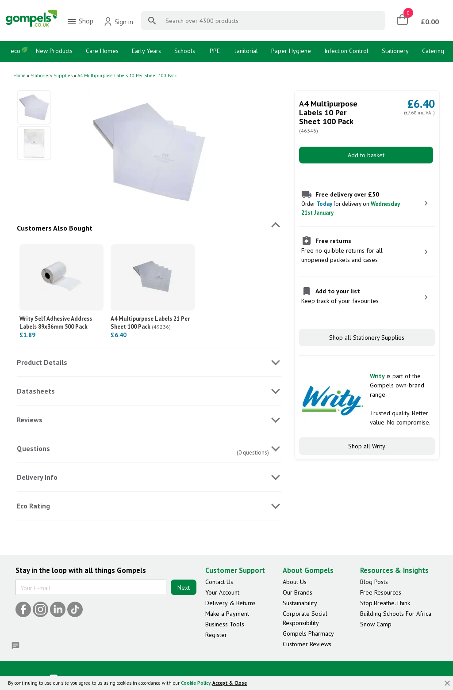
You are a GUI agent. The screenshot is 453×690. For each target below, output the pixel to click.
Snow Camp (376, 624)
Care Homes (102, 51)
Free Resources (380, 592)
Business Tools (224, 624)
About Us (295, 582)
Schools (184, 51)
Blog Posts (374, 582)
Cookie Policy (196, 683)
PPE (215, 51)
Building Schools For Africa (395, 614)
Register (216, 635)
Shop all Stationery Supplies (366, 337)
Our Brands (297, 592)
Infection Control (346, 51)
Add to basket (366, 155)
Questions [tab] (33, 448)
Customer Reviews (307, 644)
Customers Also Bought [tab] (54, 228)
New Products (54, 51)
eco (15, 51)
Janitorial (246, 51)
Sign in (118, 21)
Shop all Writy (366, 446)
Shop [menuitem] (79, 21)
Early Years (146, 51)
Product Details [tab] (42, 362)
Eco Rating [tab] (33, 505)
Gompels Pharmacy (308, 633)
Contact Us (219, 582)
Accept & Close (229, 683)
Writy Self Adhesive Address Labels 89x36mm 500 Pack (55, 326)
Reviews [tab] (29, 419)
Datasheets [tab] (36, 391)
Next (183, 587)
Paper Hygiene (291, 51)
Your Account (222, 592)
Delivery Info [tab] (37, 477)
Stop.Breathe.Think (385, 603)
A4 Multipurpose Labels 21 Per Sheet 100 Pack (150, 322)
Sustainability (300, 603)
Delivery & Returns (230, 603)
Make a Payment (227, 614)
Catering (433, 51)
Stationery (395, 51)
